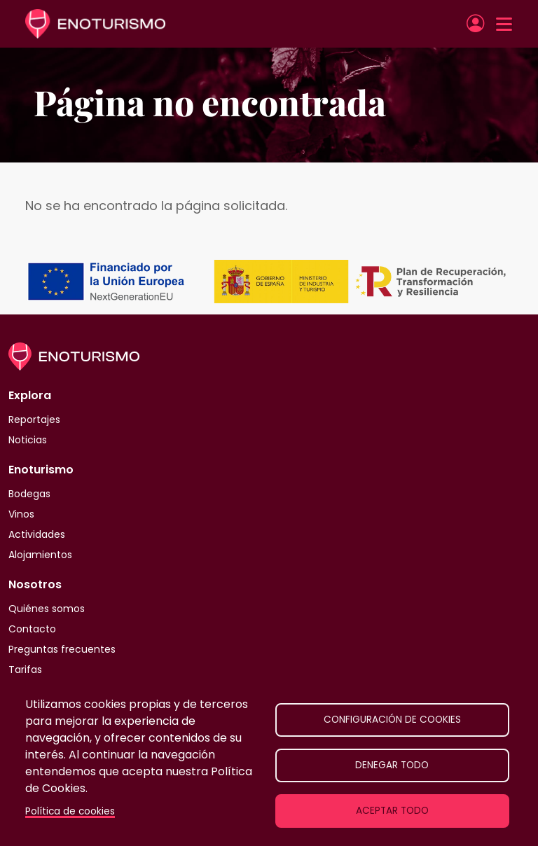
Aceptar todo (392, 810)
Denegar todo (392, 765)
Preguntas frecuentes (62, 649)
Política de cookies (70, 811)
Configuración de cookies (392, 719)
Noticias (27, 440)
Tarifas (25, 670)
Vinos (21, 514)
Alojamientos (40, 555)
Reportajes (34, 419)
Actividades (36, 534)
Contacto (32, 629)
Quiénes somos (46, 609)
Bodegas (29, 494)
